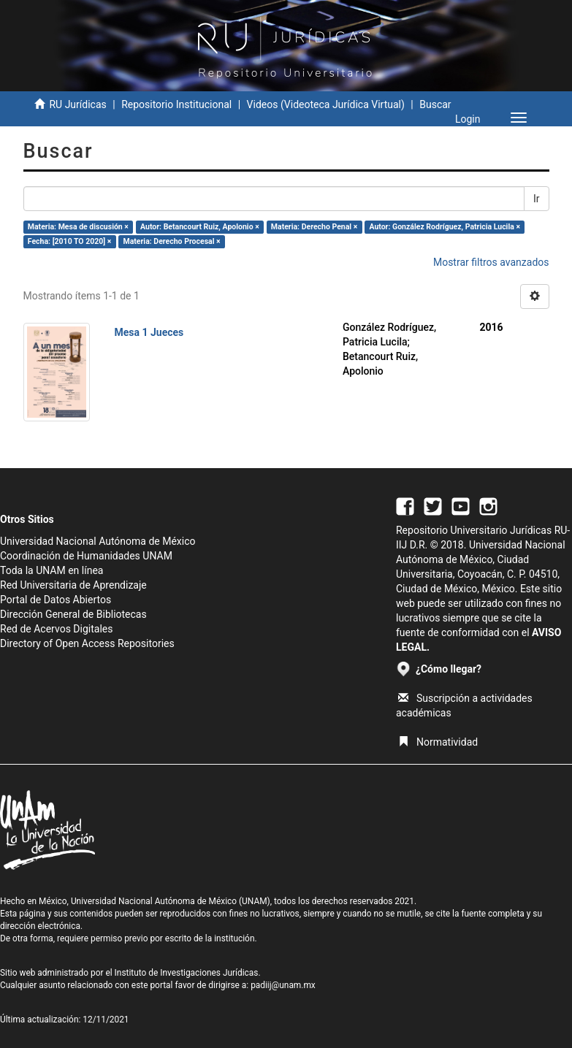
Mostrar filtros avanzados (491, 262)
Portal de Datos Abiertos (55, 599)
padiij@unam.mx (283, 985)
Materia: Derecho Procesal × (171, 241)
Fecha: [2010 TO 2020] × (70, 241)
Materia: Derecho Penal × (314, 227)
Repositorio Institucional (176, 104)
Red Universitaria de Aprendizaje (73, 585)
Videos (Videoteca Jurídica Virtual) (326, 104)
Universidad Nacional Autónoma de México (98, 541)
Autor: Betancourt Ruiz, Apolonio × (199, 227)
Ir (536, 198)
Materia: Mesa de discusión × (78, 227)
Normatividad (438, 742)
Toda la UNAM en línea (51, 570)
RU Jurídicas (77, 104)
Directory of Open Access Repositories (87, 643)
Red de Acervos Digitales (56, 629)
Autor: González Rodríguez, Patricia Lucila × (444, 227)
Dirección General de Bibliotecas (73, 614)
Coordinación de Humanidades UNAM (86, 556)
